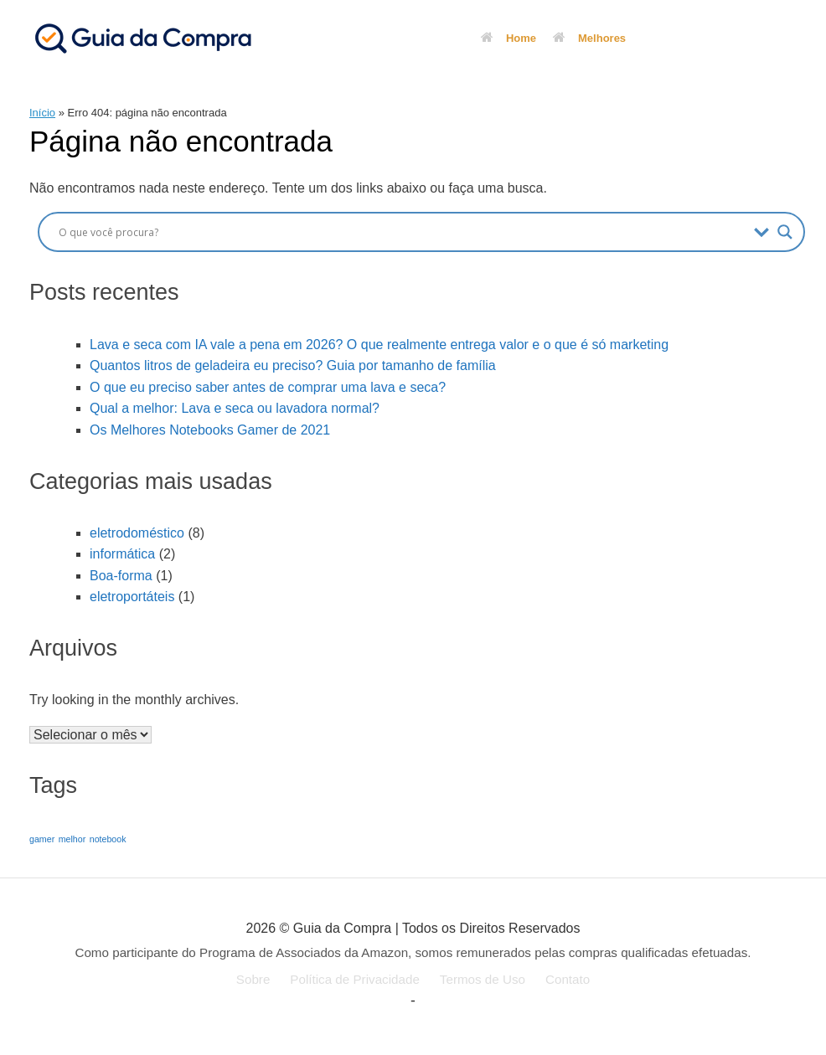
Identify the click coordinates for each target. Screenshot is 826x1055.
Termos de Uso (482, 979)
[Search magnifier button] (785, 232)
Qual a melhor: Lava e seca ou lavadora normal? (234, 408)
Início (42, 112)
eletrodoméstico (137, 533)
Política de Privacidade (355, 979)
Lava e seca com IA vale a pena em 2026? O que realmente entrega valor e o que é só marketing (379, 344)
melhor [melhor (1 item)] (72, 839)
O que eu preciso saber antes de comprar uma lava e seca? (268, 387)
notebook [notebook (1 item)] (108, 839)
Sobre (253, 979)
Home (508, 38)
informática (122, 554)
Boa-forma (121, 576)
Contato (567, 979)
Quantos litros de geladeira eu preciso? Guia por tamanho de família (293, 365)
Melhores (589, 38)
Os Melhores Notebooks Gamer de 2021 (210, 430)
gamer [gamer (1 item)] (41, 839)
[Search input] (402, 232)
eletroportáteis (132, 596)
